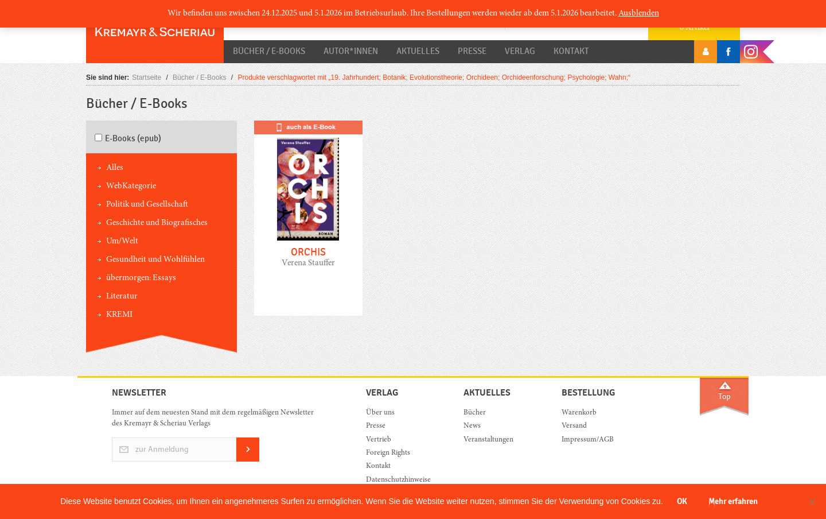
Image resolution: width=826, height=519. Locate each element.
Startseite (146, 77)
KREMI (119, 315)
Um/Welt (122, 241)
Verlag (520, 51)
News (472, 426)
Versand (574, 426)
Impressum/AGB (588, 440)
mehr (308, 227)
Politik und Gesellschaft (147, 204)
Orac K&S (155, 31)
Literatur (122, 296)
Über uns (380, 413)
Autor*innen (351, 51)
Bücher (474, 413)
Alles (114, 168)
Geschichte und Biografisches (157, 223)
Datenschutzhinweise (398, 480)
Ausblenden (638, 13)
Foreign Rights (388, 453)
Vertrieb (378, 440)
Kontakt (571, 51)
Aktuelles (417, 51)
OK (682, 501)
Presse (472, 51)
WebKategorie (131, 186)
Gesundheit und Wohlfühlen (155, 259)
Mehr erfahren (733, 501)
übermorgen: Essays (141, 278)
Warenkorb (579, 413)
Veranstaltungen (488, 440)
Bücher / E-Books (269, 51)
